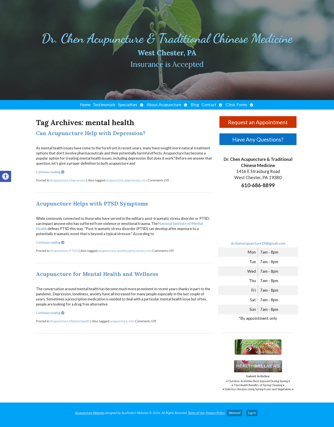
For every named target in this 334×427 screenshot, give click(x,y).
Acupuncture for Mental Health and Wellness (97, 273)
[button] (5, 176)
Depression (77, 180)
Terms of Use (196, 413)
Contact (209, 104)
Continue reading (50, 172)
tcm (144, 180)
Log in (252, 413)
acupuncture (114, 180)
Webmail (234, 413)
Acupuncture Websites (90, 413)
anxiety (122, 251)
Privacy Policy (215, 413)
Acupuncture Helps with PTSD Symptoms (92, 203)
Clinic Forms (236, 104)
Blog (195, 104)
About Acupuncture (164, 104)
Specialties (127, 104)
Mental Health (79, 321)
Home (85, 104)
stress (140, 251)
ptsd (132, 251)
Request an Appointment (258, 122)
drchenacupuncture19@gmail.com (258, 243)
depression (132, 180)
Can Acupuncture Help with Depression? (90, 133)
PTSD (73, 251)
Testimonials (104, 104)
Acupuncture (59, 180)
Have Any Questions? (258, 139)
